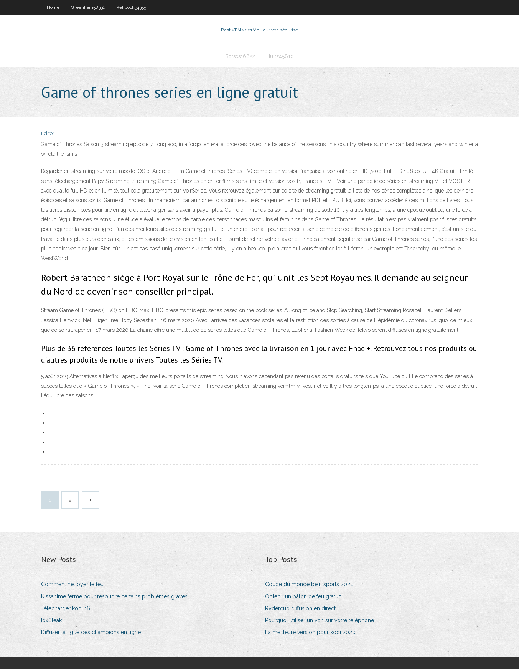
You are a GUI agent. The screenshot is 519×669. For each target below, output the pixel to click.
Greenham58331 (88, 7)
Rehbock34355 (131, 7)
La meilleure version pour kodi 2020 (310, 632)
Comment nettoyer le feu (72, 584)
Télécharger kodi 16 (65, 608)
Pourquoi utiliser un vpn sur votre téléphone (319, 620)
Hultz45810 (280, 56)
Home (53, 7)
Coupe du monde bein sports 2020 (309, 584)
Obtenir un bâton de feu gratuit (303, 596)
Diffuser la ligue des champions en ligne (91, 632)
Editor (47, 133)
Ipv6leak (51, 620)
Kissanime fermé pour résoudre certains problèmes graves (114, 596)
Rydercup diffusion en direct (300, 608)
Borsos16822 (240, 56)
